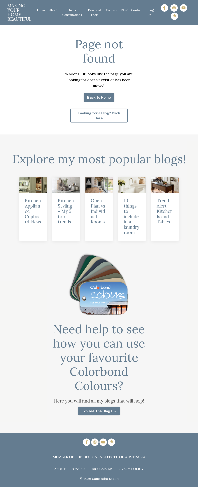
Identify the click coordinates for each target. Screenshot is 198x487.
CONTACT (79, 469)
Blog (124, 10)
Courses (112, 10)
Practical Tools (94, 12)
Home (41, 10)
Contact (137, 10)
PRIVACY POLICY (130, 469)
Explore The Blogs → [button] (99, 411)
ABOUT (60, 469)
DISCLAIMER (102, 469)
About (53, 10)
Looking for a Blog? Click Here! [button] (99, 115)
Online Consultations (72, 12)
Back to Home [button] (99, 97)
